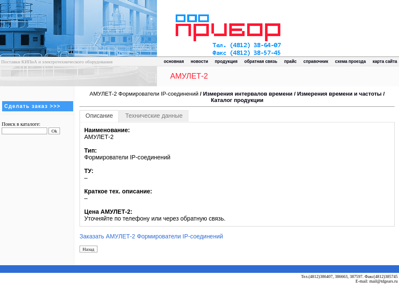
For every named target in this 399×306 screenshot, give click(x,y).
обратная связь (260, 61)
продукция (226, 61)
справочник (315, 61)
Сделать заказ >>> (32, 106)
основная (174, 61)
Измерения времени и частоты (339, 94)
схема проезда (350, 61)
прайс (290, 61)
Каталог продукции (237, 100)
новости (199, 61)
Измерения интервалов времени (247, 94)
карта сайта (385, 61)
